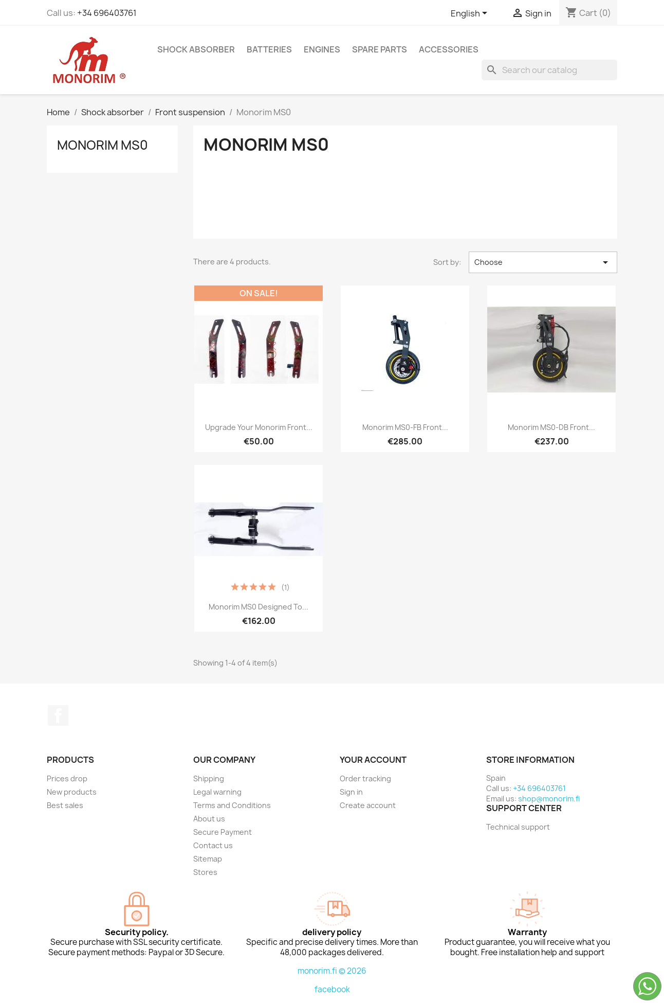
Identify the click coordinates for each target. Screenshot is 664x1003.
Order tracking (365, 778)
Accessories (448, 49)
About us (209, 818)
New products (72, 792)
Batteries (269, 49)
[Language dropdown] (471, 14)
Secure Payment (222, 832)
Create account (368, 805)
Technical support (518, 827)
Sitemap (207, 859)
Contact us (213, 845)
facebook (332, 989)
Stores (205, 872)
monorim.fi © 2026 (332, 970)
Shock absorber (196, 49)
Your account (373, 759)
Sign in (351, 792)
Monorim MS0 (102, 145)
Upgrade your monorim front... (258, 427)
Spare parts (379, 49)
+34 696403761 (107, 13)
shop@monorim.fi (549, 798)
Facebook (58, 715)
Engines (322, 49)
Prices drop (67, 778)
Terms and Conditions (232, 805)
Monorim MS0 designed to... (258, 607)
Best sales (65, 805)
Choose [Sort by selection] (543, 262)
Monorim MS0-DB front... (551, 427)
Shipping (208, 778)
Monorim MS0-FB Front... (405, 427)
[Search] (549, 70)
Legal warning (217, 792)
